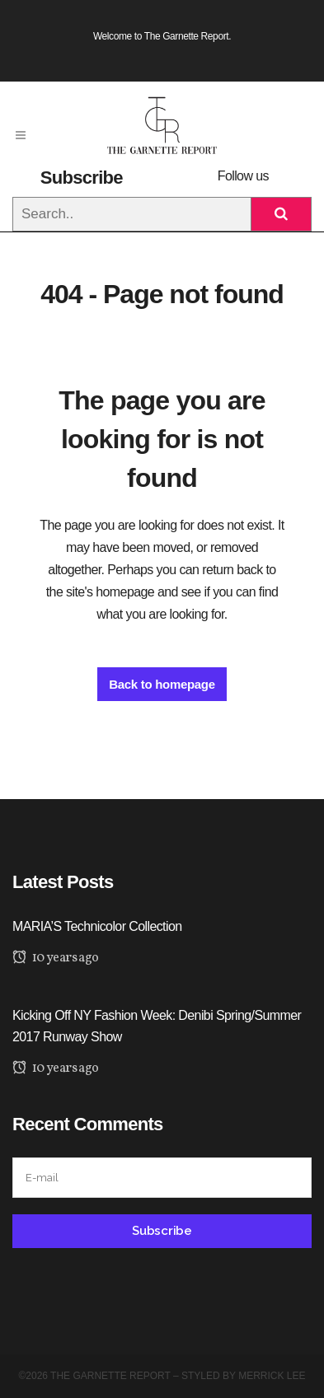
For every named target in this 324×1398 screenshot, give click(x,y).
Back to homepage (162, 684)
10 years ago (55, 958)
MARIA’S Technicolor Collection (97, 926)
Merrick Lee (271, 1376)
